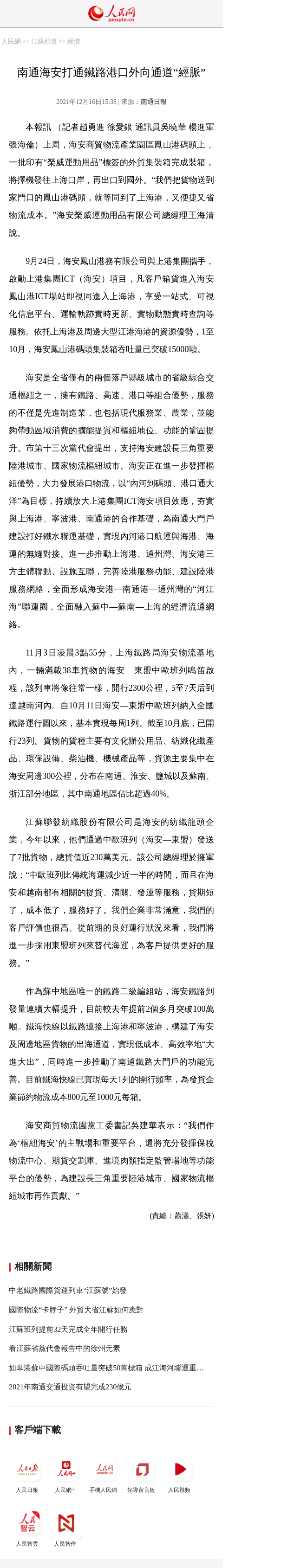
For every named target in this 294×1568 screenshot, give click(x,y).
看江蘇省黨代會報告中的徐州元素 (64, 1348)
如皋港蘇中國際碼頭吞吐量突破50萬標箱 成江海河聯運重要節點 (114, 1368)
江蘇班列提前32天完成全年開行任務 (68, 1329)
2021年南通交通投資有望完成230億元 (70, 1387)
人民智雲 (28, 1527)
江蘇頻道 (44, 41)
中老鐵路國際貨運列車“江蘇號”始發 (68, 1290)
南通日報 (154, 101)
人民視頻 (180, 1473)
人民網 (11, 41)
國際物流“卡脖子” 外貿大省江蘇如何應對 (76, 1310)
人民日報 (28, 1473)
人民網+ (66, 1473)
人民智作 (66, 1527)
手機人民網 (104, 1473)
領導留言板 (142, 1473)
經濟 (73, 41)
